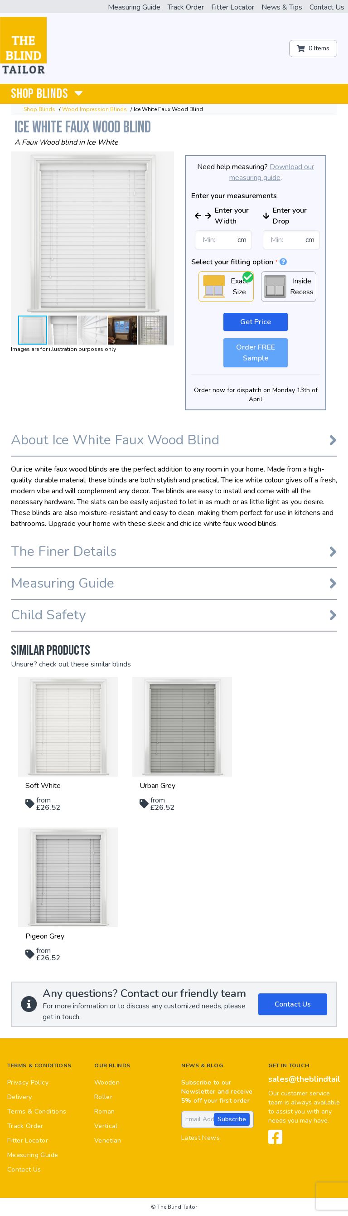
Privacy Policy (27, 1082)
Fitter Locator (232, 7)
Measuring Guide (134, 7)
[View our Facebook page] (275, 1141)
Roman (104, 1111)
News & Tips (281, 7)
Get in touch (288, 1065)
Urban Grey (157, 786)
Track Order (186, 7)
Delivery (19, 1097)
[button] (166, 159)
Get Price (255, 322)
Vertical (106, 1126)
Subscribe (232, 1119)
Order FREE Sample (255, 352)
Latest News (200, 1137)
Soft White (43, 786)
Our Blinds (112, 1065)
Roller (103, 1097)
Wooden (107, 1082)
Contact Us (326, 7)
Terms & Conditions (39, 1065)
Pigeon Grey (44, 936)
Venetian (107, 1140)
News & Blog (202, 1065)
